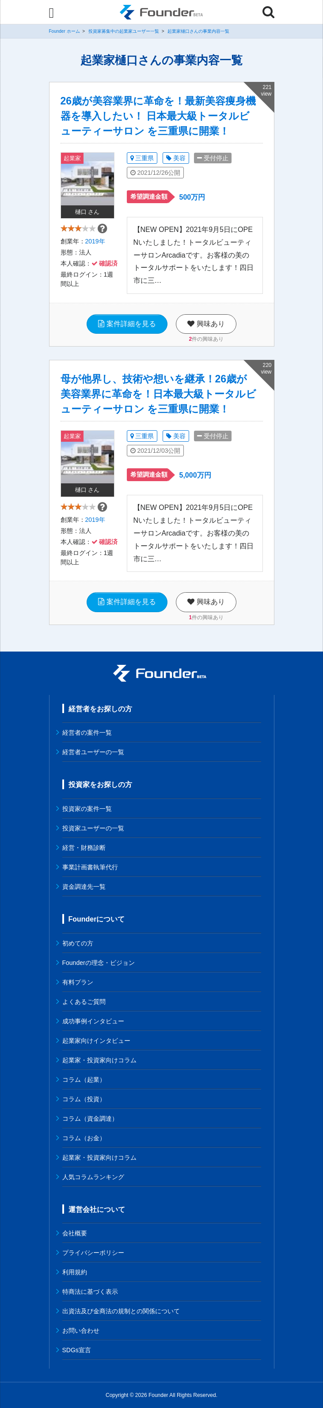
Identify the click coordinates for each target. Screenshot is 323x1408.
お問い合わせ (80, 1330)
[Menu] (51, 12)
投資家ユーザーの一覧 (93, 828)
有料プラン (77, 982)
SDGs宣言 (76, 1350)
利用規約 (74, 1272)
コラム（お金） (84, 1138)
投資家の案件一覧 (87, 808)
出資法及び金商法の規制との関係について (121, 1311)
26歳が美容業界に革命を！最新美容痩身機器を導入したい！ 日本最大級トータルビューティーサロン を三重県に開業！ (158, 116)
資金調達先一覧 (84, 886)
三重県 (142, 158)
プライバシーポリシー (93, 1252)
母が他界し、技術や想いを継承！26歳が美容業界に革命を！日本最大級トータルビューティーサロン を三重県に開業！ (158, 394)
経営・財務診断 (84, 847)
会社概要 (74, 1233)
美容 (176, 158)
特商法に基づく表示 (90, 1291)
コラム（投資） (84, 1099)
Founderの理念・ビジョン (98, 962)
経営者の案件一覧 (87, 732)
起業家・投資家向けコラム (99, 1060)
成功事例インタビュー (93, 1021)
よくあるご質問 (84, 1001)
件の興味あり (206, 339)
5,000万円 (195, 475)
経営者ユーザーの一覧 (93, 752)
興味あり (205, 324)
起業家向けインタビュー (96, 1040)
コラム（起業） (84, 1079)
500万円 (192, 197)
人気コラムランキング (93, 1176)
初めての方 (77, 943)
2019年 (95, 244)
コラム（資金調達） (90, 1118)
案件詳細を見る (127, 324)
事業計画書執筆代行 (90, 867)
